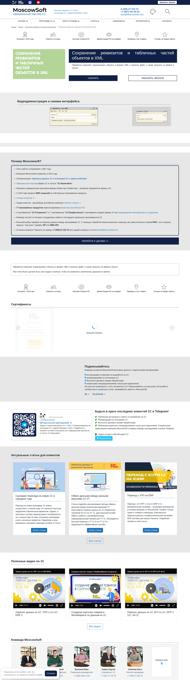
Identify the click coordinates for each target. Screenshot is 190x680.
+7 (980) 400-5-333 (81, 676)
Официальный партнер (26, 183)
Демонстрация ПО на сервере (109, 39)
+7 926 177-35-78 (108, 676)
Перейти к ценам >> (95, 241)
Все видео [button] (95, 626)
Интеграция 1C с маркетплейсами (71, 13)
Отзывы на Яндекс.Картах (165, 39)
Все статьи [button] (95, 541)
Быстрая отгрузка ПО (81, 39)
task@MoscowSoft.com (132, 14)
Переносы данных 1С (66, 10)
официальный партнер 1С (29, 13)
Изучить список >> (72, 203)
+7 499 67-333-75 (135, 676)
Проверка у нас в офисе (136, 39)
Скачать (93, 78)
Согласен (51, 673)
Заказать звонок (167, 2)
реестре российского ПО (73, 208)
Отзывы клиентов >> (25, 198)
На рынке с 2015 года (25, 39)
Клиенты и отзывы (53, 39)
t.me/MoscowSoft (47, 420)
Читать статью (39, 530)
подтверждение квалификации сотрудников (137, 212)
